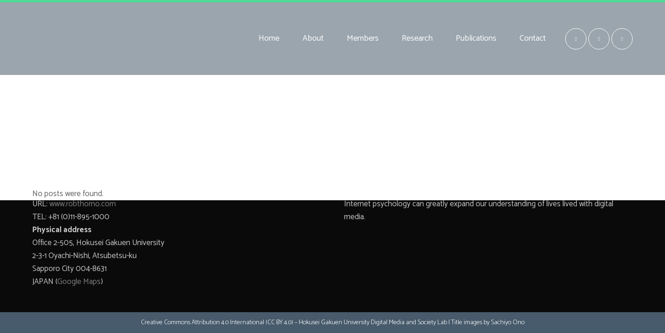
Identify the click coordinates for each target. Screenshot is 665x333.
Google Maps (79, 281)
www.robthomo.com (82, 203)
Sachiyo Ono (508, 322)
